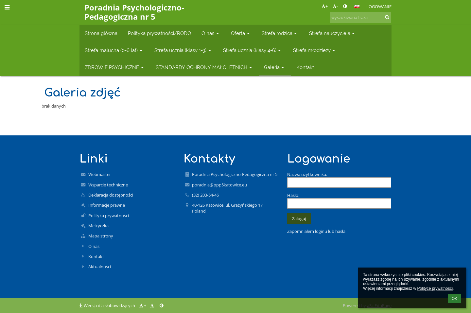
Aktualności (99, 267)
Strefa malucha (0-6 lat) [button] (114, 50)
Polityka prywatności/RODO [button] (159, 33)
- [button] (335, 6)
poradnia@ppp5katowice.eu (219, 185)
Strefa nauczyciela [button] (333, 33)
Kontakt (96, 256)
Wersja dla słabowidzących (107, 305)
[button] (357, 6)
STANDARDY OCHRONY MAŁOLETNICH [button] (204, 67)
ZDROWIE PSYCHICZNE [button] (115, 67)
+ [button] (325, 6)
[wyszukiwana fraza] (360, 17)
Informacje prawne (106, 205)
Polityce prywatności (435, 288)
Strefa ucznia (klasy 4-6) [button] (253, 50)
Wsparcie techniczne (108, 185)
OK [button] (454, 298)
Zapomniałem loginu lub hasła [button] (316, 231)
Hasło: (293, 195)
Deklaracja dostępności (110, 195)
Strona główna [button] (101, 33)
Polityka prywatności (108, 215)
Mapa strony (100, 236)
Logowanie (379, 6)
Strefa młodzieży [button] (315, 50)
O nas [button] (210, 33)
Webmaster (99, 174)
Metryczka (98, 226)
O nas (93, 246)
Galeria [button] (275, 67)
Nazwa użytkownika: (307, 174)
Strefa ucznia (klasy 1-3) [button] (183, 50)
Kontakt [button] (305, 67)
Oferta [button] (241, 33)
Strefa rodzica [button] (280, 33)
